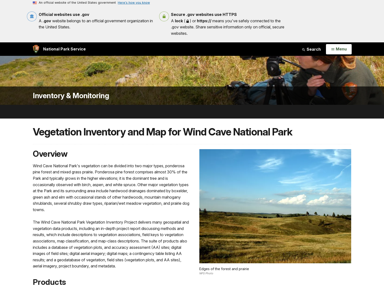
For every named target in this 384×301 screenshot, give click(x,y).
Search (311, 49)
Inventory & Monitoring (71, 95)
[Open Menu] (339, 49)
